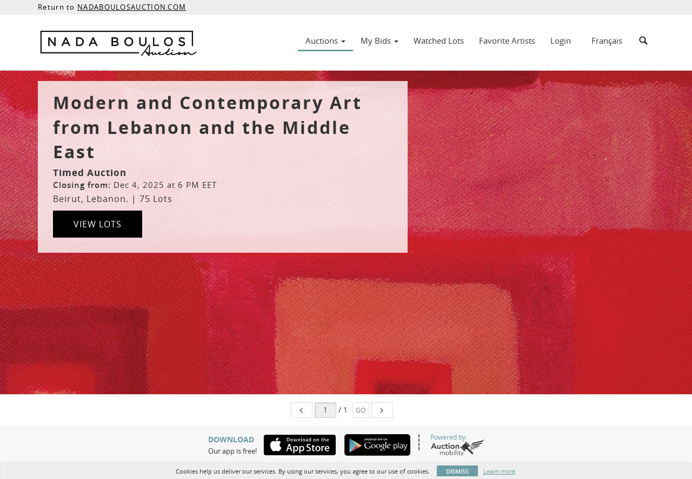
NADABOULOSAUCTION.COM (131, 7)
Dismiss (457, 471)
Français (606, 40)
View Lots (98, 224)
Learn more (499, 471)
